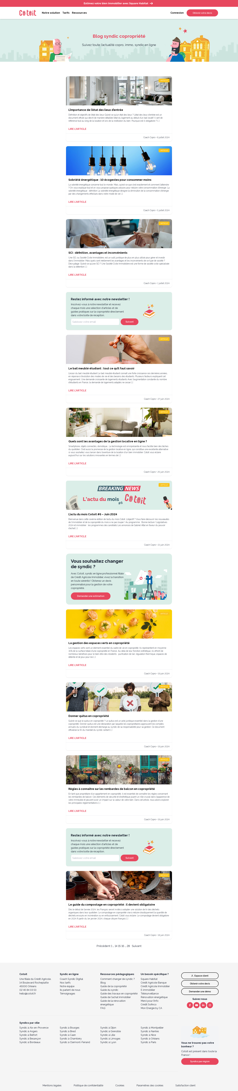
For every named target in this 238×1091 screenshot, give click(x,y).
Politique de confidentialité (88, 1085)
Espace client (199, 976)
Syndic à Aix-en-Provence (33, 1027)
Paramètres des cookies (149, 1085)
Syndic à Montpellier (152, 1027)
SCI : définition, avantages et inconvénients (97, 252)
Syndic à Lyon (108, 1042)
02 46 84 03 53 (27, 989)
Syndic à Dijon (108, 1027)
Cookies (119, 1085)
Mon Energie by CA (151, 1008)
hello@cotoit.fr (27, 993)
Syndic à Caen (68, 1035)
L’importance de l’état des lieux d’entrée (95, 109)
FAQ (102, 1008)
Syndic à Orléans (150, 1038)
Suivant (130, 322)
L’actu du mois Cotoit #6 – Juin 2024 (92, 514)
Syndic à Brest (68, 1031)
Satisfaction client (185, 1085)
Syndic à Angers (28, 1031)
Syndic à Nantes (150, 1031)
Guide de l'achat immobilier (115, 997)
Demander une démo (200, 991)
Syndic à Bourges (69, 1027)
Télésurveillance (150, 993)
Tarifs (66, 12)
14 (116, 946)
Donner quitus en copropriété (88, 716)
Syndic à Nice (148, 1035)
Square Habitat (149, 979)
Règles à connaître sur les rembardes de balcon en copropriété (111, 788)
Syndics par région (199, 1061)
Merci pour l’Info (149, 1000)
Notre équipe (67, 986)
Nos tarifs (65, 982)
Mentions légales (51, 1085)
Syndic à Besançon (30, 1038)
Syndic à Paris (148, 1042)
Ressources (79, 12)
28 (128, 946)
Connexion (177, 12)
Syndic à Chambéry (71, 1038)
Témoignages (67, 993)
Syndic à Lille (107, 1035)
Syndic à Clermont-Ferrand (75, 1042)
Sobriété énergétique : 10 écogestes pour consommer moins (109, 179)
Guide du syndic (109, 989)
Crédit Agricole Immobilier (155, 986)
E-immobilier (148, 989)
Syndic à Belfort (28, 1035)
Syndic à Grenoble (110, 1031)
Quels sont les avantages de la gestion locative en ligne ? (107, 441)
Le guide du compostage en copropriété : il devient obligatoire (111, 904)
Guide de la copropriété (113, 986)
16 (122, 946)
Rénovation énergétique (154, 997)
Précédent (103, 946)
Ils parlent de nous (70, 989)
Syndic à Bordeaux (29, 1042)
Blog (103, 982)
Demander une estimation (90, 596)
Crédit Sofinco (148, 1004)
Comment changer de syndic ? (117, 979)
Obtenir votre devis (202, 13)
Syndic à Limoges (110, 1038)
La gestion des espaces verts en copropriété (99, 643)
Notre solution (51, 12)
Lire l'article (77, 129)
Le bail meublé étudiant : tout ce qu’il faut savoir (101, 368)
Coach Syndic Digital (71, 979)
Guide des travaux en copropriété (119, 993)
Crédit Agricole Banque (154, 982)
